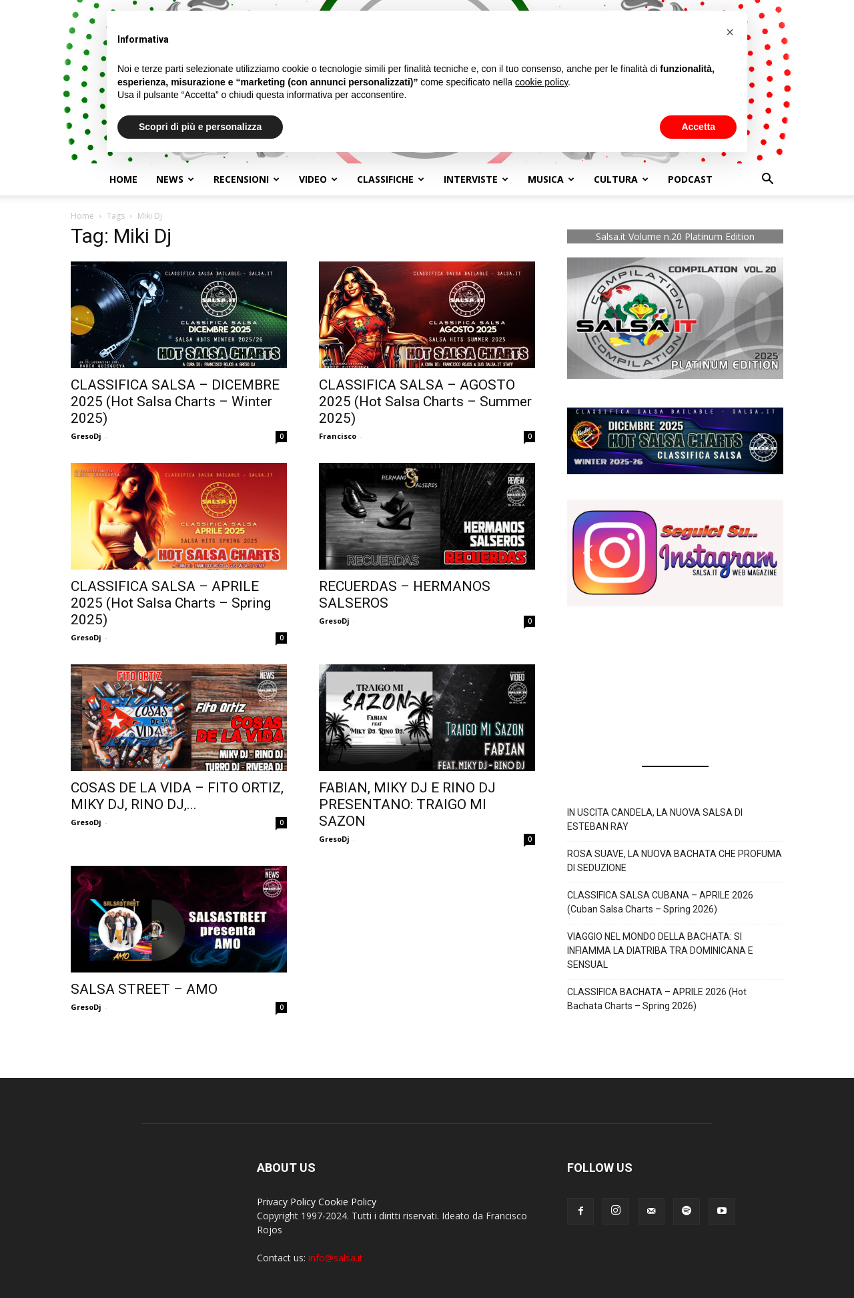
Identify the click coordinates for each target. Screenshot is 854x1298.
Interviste (476, 179)
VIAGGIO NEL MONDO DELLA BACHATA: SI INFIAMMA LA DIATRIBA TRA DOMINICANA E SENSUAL (660, 950)
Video (318, 179)
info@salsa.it (335, 1257)
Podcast (690, 179)
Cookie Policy (347, 1201)
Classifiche (390, 179)
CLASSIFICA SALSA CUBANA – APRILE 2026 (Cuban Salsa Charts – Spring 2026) (660, 902)
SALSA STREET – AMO (144, 989)
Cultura (621, 179)
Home (123, 179)
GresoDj (86, 436)
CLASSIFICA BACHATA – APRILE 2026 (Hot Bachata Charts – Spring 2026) (657, 999)
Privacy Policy (286, 1201)
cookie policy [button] (541, 82)
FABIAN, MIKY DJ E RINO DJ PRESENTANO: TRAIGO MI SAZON (407, 804)
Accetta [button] (698, 126)
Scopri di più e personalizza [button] (200, 126)
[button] (767, 180)
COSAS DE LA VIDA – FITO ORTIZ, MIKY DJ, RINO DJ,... (177, 796)
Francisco (337, 436)
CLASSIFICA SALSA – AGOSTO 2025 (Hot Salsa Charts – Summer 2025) (425, 401)
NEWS (175, 179)
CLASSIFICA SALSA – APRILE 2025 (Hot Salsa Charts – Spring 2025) (171, 603)
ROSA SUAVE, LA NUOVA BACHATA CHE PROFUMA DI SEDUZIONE (674, 860)
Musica (551, 179)
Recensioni (247, 179)
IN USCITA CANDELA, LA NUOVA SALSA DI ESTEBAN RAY (655, 819)
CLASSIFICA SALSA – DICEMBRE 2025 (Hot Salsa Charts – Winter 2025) (175, 401)
